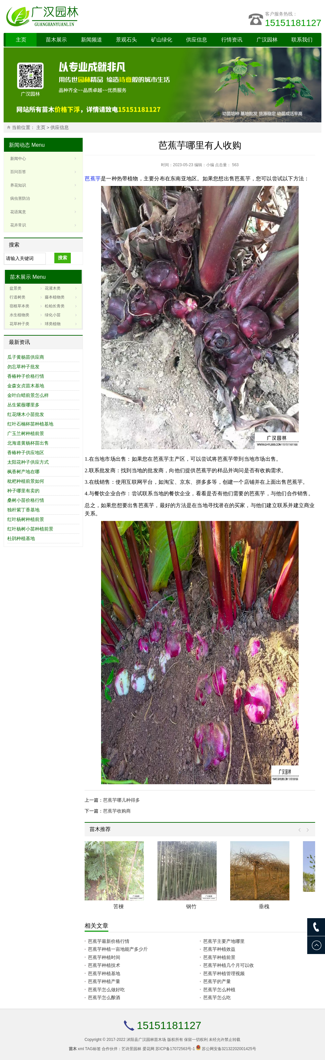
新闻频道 (91, 39)
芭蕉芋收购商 (117, 811)
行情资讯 (231, 39)
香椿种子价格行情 (25, 376)
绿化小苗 (53, 315)
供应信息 (196, 39)
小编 (210, 165)
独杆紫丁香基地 (23, 509)
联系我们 (301, 39)
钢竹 (191, 906)
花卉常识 (18, 225)
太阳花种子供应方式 (28, 462)
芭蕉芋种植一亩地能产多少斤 (118, 949)
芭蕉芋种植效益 (219, 949)
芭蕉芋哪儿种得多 (121, 800)
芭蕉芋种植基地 (104, 973)
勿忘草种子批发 (23, 366)
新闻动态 (19, 145)
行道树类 (17, 297)
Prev (301, 830)
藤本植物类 (55, 297)
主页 (21, 39)
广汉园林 (267, 39)
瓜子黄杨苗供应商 (25, 357)
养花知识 (18, 185)
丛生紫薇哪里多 (23, 404)
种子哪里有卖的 (23, 490)
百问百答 (18, 171)
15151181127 (293, 23)
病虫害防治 (20, 198)
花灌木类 (53, 288)
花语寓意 (18, 212)
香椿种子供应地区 (25, 452)
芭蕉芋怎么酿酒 (104, 997)
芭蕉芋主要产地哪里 (224, 941)
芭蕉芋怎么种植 (219, 989)
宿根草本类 (19, 306)
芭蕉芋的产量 (217, 981)
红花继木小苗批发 (25, 414)
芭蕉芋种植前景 (219, 957)
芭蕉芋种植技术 (104, 965)
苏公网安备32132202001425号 (229, 1049)
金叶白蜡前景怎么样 (28, 395)
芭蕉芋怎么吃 (217, 997)
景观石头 (126, 39)
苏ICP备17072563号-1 (175, 1049)
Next (306, 830)
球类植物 (53, 324)
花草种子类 (19, 324)
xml (81, 1049)
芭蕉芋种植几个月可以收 (228, 965)
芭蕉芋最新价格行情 (108, 941)
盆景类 (15, 288)
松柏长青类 (55, 306)
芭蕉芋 (93, 178)
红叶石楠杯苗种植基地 (30, 424)
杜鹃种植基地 (21, 538)
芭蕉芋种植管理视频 (224, 973)
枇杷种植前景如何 (25, 481)
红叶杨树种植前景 (25, 519)
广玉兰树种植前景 (25, 433)
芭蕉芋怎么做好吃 (106, 989)
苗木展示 (56, 39)
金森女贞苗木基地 (25, 385)
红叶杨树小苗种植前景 (30, 528)
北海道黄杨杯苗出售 (28, 443)
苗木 (73, 1049)
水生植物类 (19, 315)
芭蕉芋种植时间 (104, 957)
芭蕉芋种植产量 (104, 981)
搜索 (62, 257)
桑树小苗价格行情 (25, 500)
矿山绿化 (161, 39)
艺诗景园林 (131, 1049)
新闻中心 (18, 158)
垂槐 (264, 906)
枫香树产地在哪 (23, 471)
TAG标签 (93, 1049)
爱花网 (148, 1049)
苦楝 (118, 906)
